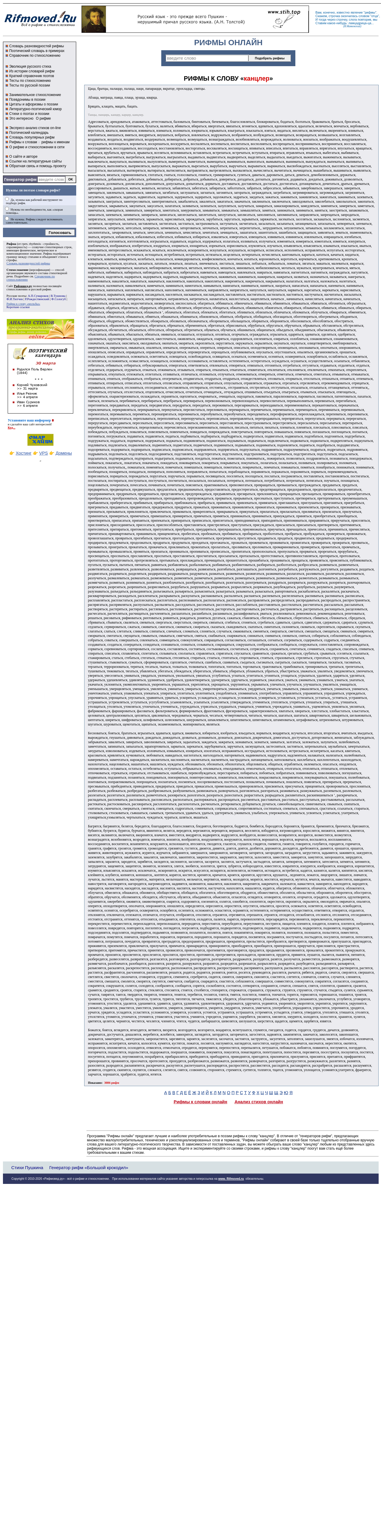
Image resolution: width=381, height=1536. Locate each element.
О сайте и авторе (23, 156)
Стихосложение (17, 269)
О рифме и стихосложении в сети (36, 147)
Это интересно (21, 118)
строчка (334, 16)
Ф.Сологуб (58, 299)
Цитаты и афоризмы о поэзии (33, 104)
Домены (64, 453)
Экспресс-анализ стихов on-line (35, 128)
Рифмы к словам (23, 142)
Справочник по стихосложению (34, 55)
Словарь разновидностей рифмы (36, 46)
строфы (11, 260)
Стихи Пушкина (27, 1167)
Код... (11, 427)
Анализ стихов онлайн (259, 1101)
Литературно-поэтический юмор (35, 109)
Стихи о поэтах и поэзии (29, 114)
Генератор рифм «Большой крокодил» (88, 1167)
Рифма (11, 243)
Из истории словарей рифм (31, 71)
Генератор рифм (20, 179)
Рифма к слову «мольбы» (23, 303)
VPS (43, 453)
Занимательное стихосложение (35, 95)
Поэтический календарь (28, 133)
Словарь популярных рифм (31, 137)
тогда (322, 19)
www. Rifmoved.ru (231, 1178)
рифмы (370, 12)
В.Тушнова (58, 295)
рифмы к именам (55, 142)
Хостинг (23, 453)
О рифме (43, 118)
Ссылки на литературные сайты (35, 161)
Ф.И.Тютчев (14, 299)
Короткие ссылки (18, 307)
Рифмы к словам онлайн (200, 1101)
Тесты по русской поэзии (29, 85)
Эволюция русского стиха (30, 66)
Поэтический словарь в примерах (36, 51)
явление (357, 12)
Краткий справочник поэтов (31, 76)
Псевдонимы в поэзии (27, 99)
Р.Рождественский (37, 299)
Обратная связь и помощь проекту (37, 166)
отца (374, 16)
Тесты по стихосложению (30, 81)
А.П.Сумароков (38, 295)
